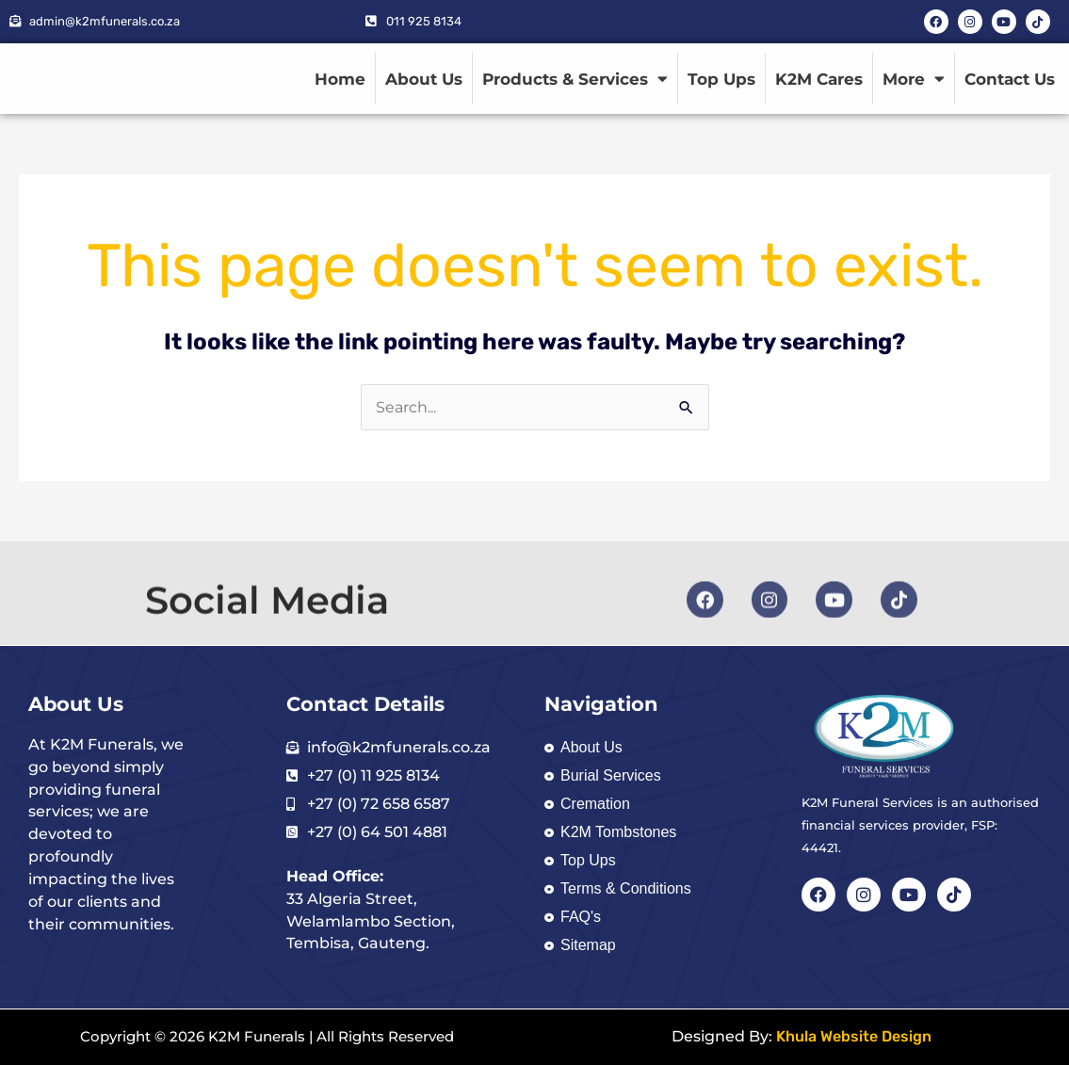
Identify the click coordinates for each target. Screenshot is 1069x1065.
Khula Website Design (853, 1037)
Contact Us (1009, 79)
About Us (423, 79)
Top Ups (721, 79)
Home (340, 79)
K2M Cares (819, 79)
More (914, 78)
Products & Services (575, 78)
